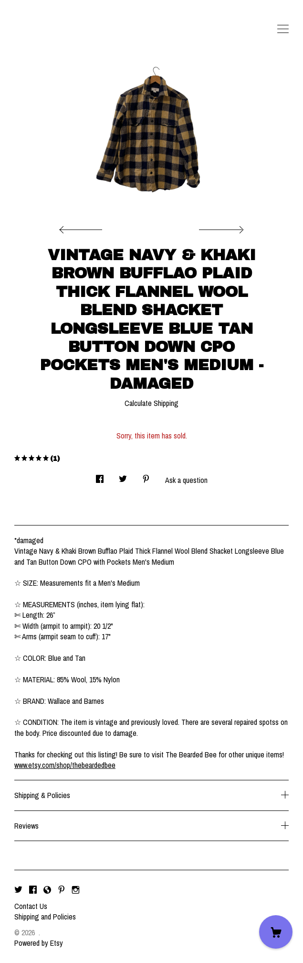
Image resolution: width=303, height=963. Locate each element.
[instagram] (75, 890)
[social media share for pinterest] (146, 476)
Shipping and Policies (45, 916)
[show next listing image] (220, 227)
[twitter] (18, 890)
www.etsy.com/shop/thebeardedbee (64, 765)
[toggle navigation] (283, 29)
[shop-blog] (47, 890)
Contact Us (30, 906)
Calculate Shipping (151, 403)
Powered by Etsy (38, 943)
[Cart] (276, 932)
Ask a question (186, 480)
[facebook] (33, 890)
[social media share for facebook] (100, 476)
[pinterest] (61, 890)
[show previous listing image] (83, 227)
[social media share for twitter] (123, 476)
